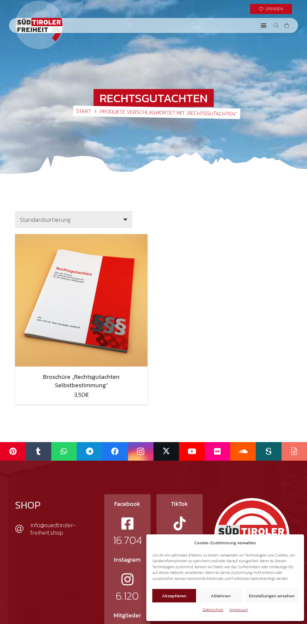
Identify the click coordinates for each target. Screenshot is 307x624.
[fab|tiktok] (180, 523)
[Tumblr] (38, 451)
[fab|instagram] (127, 579)
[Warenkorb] (287, 25)
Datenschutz (213, 610)
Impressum (238, 610)
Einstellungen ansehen (272, 595)
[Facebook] (115, 451)
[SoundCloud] (243, 451)
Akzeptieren (174, 595)
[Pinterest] (12, 451)
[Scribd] (268, 451)
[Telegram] (89, 451)
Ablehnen (221, 595)
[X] (166, 451)
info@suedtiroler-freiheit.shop (53, 529)
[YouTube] (191, 451)
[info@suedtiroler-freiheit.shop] (22, 529)
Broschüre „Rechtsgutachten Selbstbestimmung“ (81, 381)
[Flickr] (217, 451)
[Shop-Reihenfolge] (74, 219)
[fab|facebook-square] (127, 523)
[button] (263, 25)
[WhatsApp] (64, 451)
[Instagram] (141, 451)
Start (83, 111)
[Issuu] (294, 451)
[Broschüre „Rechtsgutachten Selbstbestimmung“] (81, 300)
